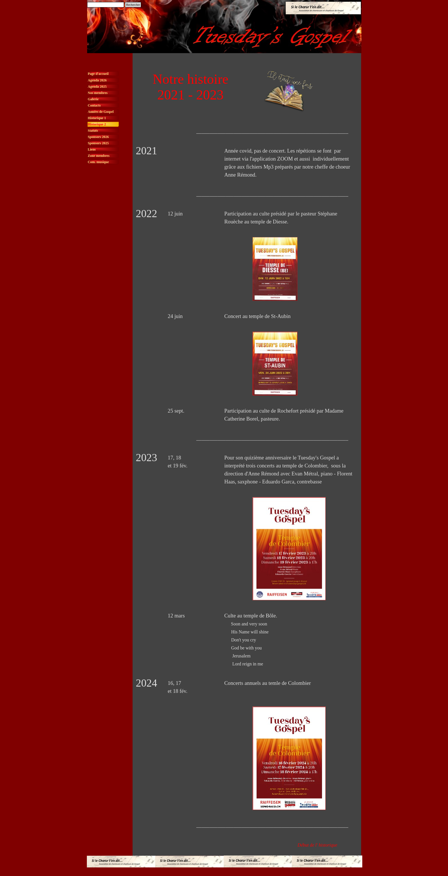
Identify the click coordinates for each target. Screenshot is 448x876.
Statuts (93, 131)
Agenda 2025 (97, 87)
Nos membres (97, 93)
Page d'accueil (98, 74)
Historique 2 (97, 124)
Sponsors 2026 (98, 137)
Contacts (94, 105)
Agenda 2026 (97, 80)
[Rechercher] (105, 4)
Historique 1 (97, 118)
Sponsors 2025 (98, 143)
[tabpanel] (246, 131)
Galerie (93, 99)
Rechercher (133, 4)
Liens (92, 149)
